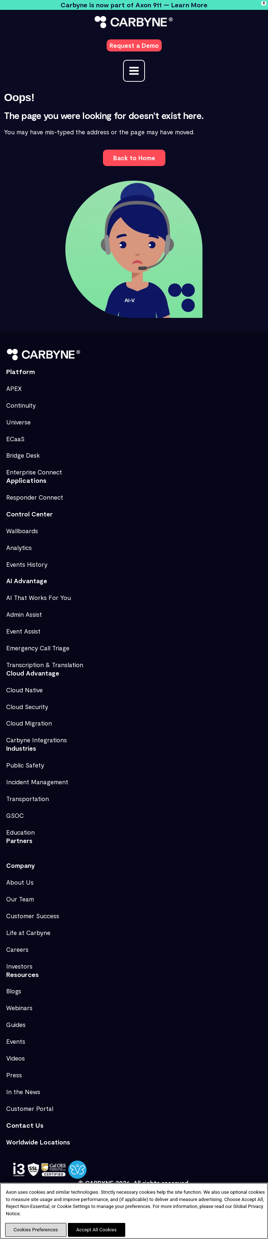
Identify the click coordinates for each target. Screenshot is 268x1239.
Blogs (13, 990)
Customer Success (32, 915)
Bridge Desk (23, 455)
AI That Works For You (38, 597)
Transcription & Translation (44, 664)
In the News (23, 1091)
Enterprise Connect (34, 472)
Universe (18, 422)
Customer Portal (29, 1108)
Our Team (20, 899)
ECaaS (15, 438)
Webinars (19, 1007)
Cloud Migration (29, 723)
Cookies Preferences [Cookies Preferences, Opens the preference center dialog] (36, 1229)
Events (15, 1041)
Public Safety (25, 765)
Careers (17, 949)
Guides (16, 1024)
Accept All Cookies (96, 1229)
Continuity (21, 405)
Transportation (27, 798)
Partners (19, 840)
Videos (15, 1058)
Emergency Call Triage (37, 647)
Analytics (19, 547)
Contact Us (24, 1125)
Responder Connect (34, 497)
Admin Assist (24, 614)
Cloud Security (27, 706)
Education (20, 832)
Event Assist (23, 631)
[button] (134, 45)
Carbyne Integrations (36, 739)
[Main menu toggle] (134, 71)
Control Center (29, 513)
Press (14, 1074)
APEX (14, 388)
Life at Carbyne (28, 932)
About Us (20, 882)
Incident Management (37, 781)
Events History (26, 564)
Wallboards (22, 530)
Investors (19, 966)
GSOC (15, 815)
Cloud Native (24, 689)
